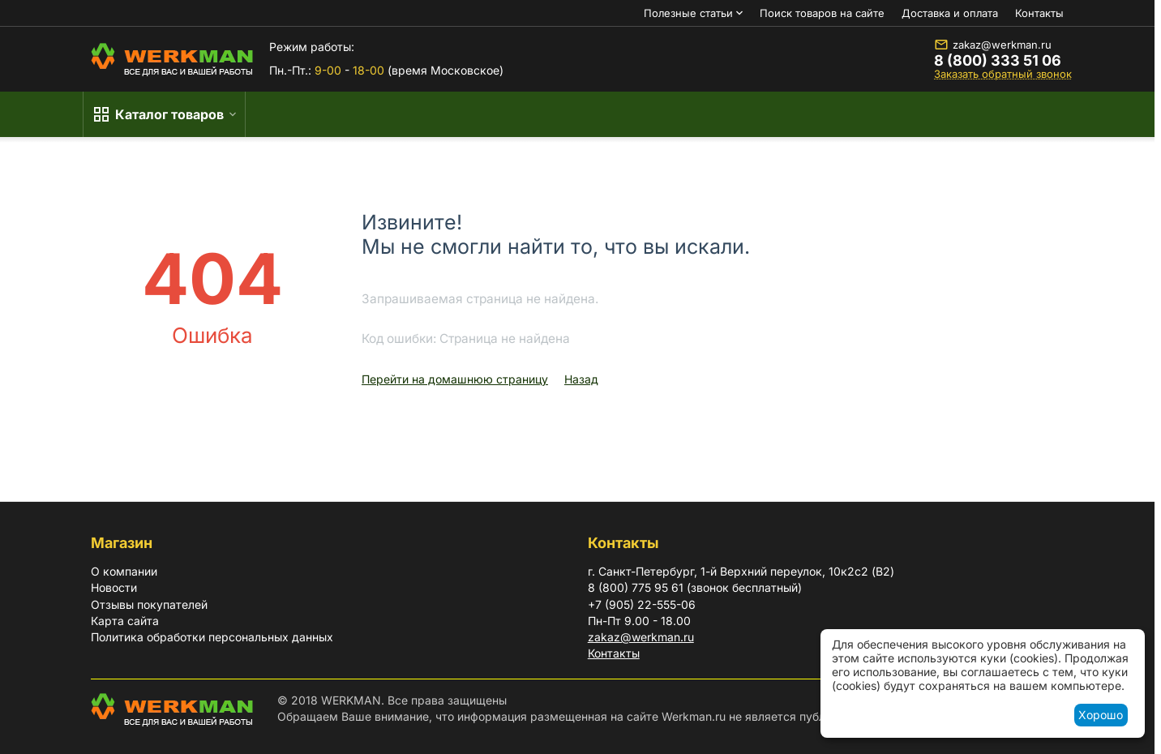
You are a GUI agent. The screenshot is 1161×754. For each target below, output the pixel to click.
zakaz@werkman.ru (993, 44)
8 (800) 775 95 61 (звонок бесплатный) (695, 587)
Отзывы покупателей (149, 604)
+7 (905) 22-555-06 (642, 604)
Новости (114, 587)
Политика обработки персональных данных (212, 637)
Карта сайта (125, 621)
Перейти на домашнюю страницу (455, 379)
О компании (124, 571)
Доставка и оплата (950, 12)
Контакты (1039, 12)
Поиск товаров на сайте (822, 12)
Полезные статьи (688, 12)
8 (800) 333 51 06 (997, 61)
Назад (581, 379)
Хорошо (1100, 715)
